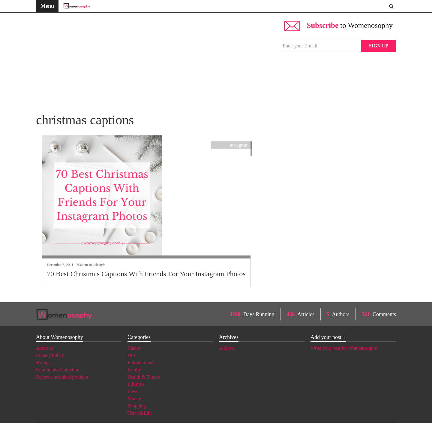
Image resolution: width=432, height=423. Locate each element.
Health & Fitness (144, 376)
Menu (47, 6)
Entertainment (141, 362)
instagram (239, 144)
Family (134, 369)
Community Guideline (57, 369)
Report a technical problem (62, 376)
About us (44, 348)
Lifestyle (99, 265)
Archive (227, 348)
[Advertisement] (155, 60)
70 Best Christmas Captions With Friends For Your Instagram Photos (146, 274)
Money (134, 398)
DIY (132, 355)
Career (134, 348)
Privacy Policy (50, 355)
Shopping (137, 405)
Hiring (42, 362)
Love (132, 391)
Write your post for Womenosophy (343, 348)
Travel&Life (140, 412)
